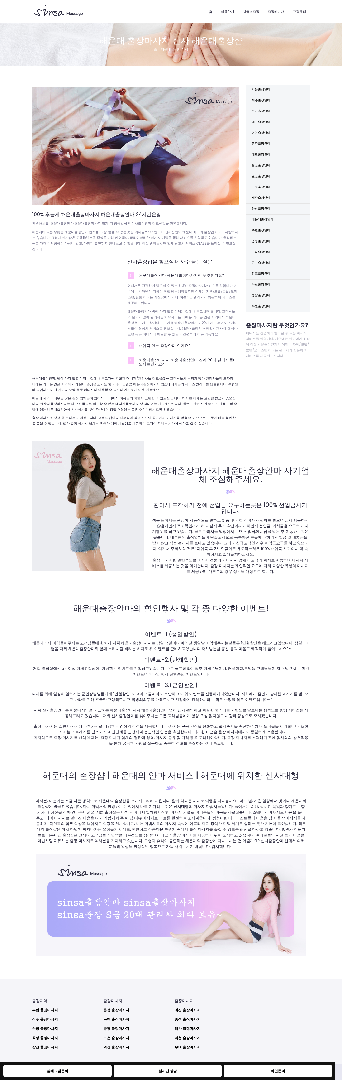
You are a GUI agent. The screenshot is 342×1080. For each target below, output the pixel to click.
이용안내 (227, 12)
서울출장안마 (262, 90)
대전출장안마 (262, 161)
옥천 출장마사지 (117, 1017)
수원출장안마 (262, 327)
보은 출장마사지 (117, 1035)
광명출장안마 (262, 256)
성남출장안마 (262, 315)
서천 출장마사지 (188, 1035)
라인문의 (278, 1070)
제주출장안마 (262, 209)
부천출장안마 (262, 304)
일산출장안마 (262, 185)
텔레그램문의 (57, 1070)
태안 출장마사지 (188, 1026)
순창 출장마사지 (46, 1026)
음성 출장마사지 (117, 1008)
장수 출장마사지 (46, 1017)
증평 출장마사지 (117, 1026)
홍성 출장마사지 (188, 1017)
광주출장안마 (262, 149)
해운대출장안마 (263, 232)
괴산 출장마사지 (117, 1045)
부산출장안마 (262, 113)
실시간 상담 (167, 1070)
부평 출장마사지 (46, 1008)
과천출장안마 (262, 244)
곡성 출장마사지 (46, 1035)
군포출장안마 (262, 280)
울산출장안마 (262, 173)
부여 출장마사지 (188, 1045)
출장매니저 (276, 12)
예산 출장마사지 (188, 1008)
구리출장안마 (262, 268)
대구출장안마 (262, 125)
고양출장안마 (262, 197)
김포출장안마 (262, 292)
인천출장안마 (262, 137)
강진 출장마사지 (46, 1045)
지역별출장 (251, 12)
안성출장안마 (262, 220)
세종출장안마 (262, 102)
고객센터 (299, 12)
